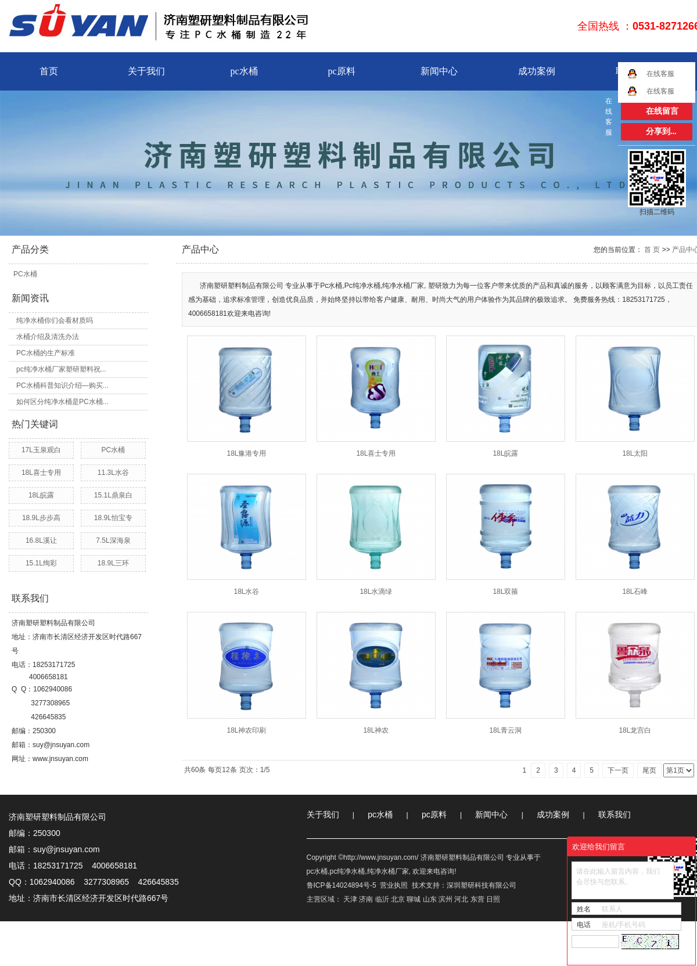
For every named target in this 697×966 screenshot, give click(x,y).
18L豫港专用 (246, 453)
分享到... (661, 131)
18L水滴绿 (376, 591)
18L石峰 (635, 591)
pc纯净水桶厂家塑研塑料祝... (61, 369)
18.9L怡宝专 (113, 518)
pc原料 (341, 71)
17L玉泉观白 (41, 450)
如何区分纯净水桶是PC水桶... (62, 402)
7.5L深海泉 (113, 540)
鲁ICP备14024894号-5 (341, 885)
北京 (398, 899)
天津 (350, 899)
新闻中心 (439, 71)
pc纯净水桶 (347, 871)
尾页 (649, 770)
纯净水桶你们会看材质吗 (54, 320)
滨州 (445, 899)
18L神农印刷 (246, 730)
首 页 (652, 250)
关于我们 (146, 71)
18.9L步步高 (41, 518)
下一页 (618, 770)
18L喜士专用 (41, 472)
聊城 (414, 899)
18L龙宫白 (635, 730)
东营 (477, 899)
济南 (366, 899)
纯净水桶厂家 (388, 871)
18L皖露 (41, 495)
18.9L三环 (113, 563)
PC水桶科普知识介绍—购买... (62, 385)
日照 (493, 899)
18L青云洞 (505, 730)
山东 (430, 899)
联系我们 (614, 814)
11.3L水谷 (113, 472)
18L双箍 (505, 591)
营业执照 (394, 885)
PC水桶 (25, 274)
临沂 (382, 899)
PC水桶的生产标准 (45, 353)
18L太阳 (635, 453)
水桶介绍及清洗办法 (47, 337)
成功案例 (536, 71)
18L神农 (376, 730)
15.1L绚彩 (41, 563)
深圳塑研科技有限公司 (481, 885)
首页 (48, 71)
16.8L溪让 (41, 540)
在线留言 (662, 111)
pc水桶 (243, 71)
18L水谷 (246, 591)
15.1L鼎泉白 (113, 495)
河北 (461, 899)
